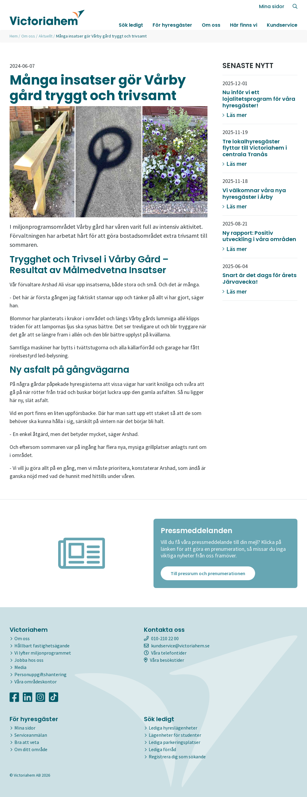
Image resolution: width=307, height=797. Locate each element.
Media (20, 667)
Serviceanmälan (30, 735)
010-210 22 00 (161, 638)
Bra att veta (26, 742)
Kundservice (282, 25)
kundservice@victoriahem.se (177, 646)
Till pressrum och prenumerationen (208, 573)
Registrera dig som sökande (177, 757)
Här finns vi (243, 25)
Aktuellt (45, 36)
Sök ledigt (131, 25)
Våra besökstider (164, 660)
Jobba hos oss (28, 660)
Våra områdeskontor (35, 682)
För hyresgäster (172, 25)
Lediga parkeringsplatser (174, 742)
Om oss (211, 25)
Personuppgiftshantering (40, 674)
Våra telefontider (165, 653)
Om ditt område (30, 749)
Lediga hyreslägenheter (173, 728)
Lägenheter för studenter (175, 735)
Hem (14, 36)
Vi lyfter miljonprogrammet (42, 653)
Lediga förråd (162, 749)
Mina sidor (271, 6)
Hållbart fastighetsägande (42, 646)
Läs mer (234, 114)
